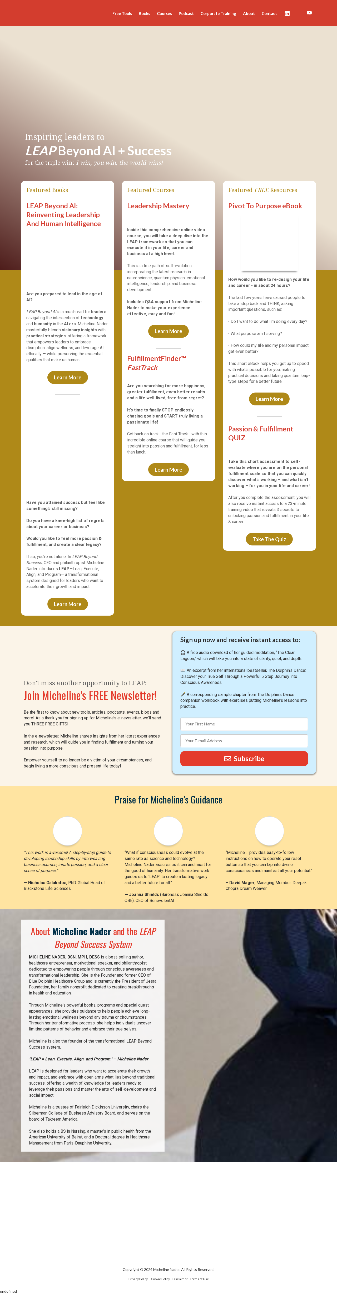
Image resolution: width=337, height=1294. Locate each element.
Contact (269, 13)
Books (144, 13)
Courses (164, 13)
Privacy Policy (138, 1279)
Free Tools (122, 13)
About (249, 13)
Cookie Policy (160, 1279)
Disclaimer (180, 1279)
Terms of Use (199, 1279)
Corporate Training (218, 13)
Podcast (186, 13)
